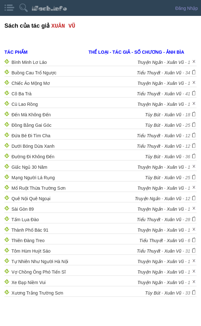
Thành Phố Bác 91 (29, 230)
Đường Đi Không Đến (32, 156)
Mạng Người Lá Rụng (33, 177)
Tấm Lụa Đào (25, 219)
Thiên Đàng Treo (27, 240)
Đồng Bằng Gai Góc (31, 125)
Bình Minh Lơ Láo (29, 62)
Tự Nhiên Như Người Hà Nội (39, 261)
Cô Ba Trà (21, 93)
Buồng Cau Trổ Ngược (33, 72)
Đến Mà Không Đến (30, 114)
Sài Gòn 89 (22, 209)
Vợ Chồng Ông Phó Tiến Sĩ (38, 272)
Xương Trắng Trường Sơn (37, 292)
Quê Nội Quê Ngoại (30, 198)
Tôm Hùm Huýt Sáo (30, 251)
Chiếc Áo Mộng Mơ (30, 83)
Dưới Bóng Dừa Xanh (32, 146)
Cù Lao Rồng (24, 104)
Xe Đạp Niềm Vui (28, 282)
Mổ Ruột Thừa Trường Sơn (38, 188)
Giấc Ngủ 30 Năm (29, 167)
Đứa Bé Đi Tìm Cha (30, 135)
